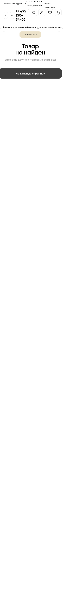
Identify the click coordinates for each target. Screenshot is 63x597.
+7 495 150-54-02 (21, 15)
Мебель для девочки (15, 27)
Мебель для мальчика (40, 27)
